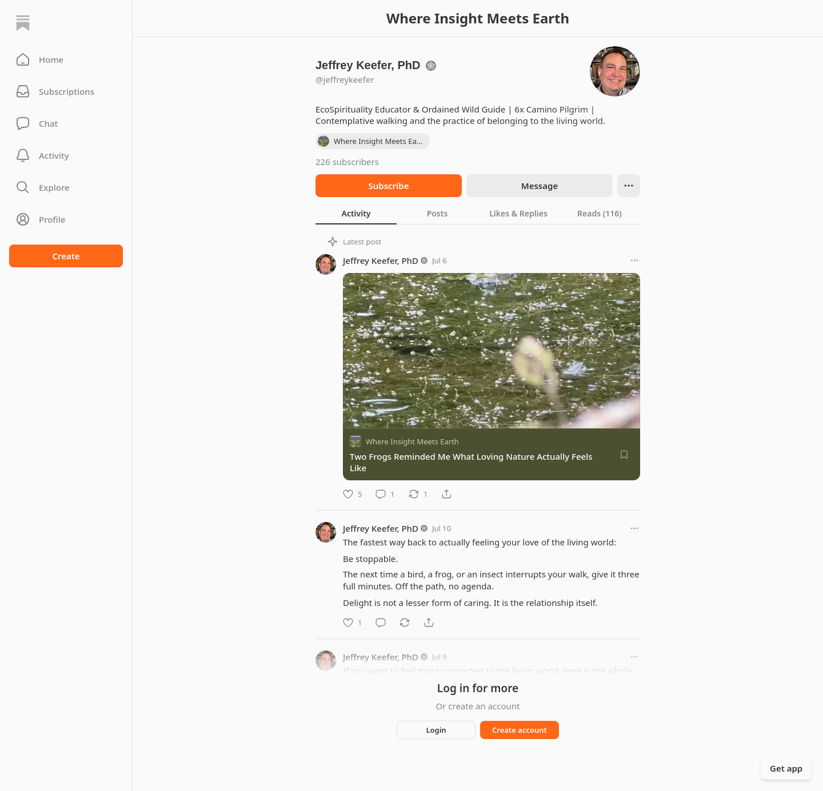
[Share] (446, 494)
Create (65, 256)
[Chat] (66, 123)
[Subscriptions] (66, 91)
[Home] (23, 23)
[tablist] (477, 213)
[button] (66, 59)
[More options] (634, 260)
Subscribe (388, 185)
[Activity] (66, 155)
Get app (786, 768)
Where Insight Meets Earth (412, 441)
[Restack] (418, 494)
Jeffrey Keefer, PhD (380, 260)
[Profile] (66, 219)
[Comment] (385, 494)
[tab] (356, 213)
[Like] (352, 494)
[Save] (624, 454)
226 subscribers (347, 161)
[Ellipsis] (628, 185)
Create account (519, 730)
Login (436, 730)
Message (539, 185)
